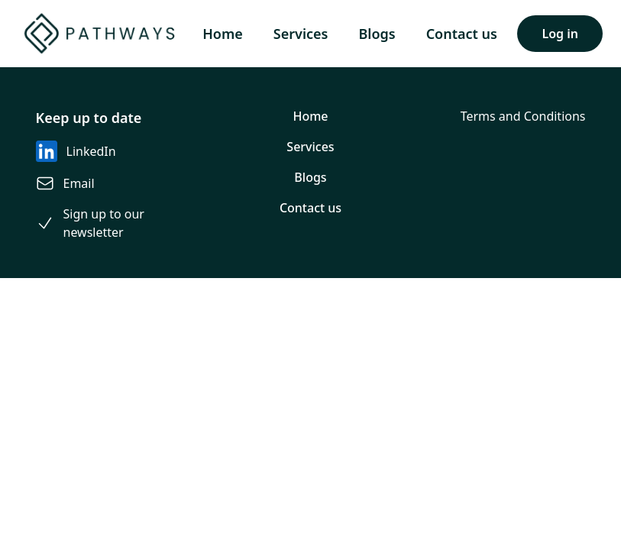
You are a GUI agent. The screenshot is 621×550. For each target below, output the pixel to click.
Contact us (461, 33)
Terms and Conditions (523, 116)
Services (300, 33)
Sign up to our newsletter (103, 223)
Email (79, 183)
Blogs (376, 33)
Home (222, 33)
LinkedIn (91, 151)
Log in (560, 33)
